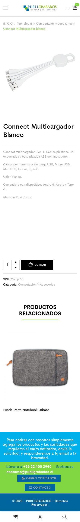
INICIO (8, 24)
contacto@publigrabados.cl (29, 472)
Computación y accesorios (54, 24)
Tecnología (24, 24)
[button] (39, 478)
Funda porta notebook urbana (26, 410)
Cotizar (40, 265)
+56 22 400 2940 (37, 466)
